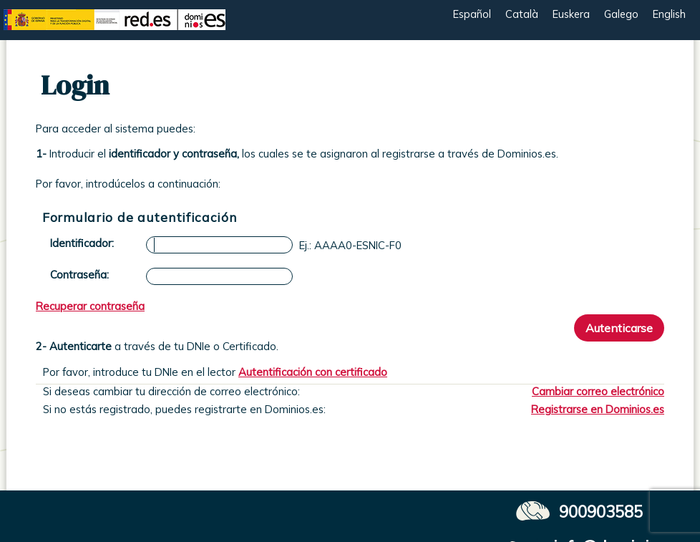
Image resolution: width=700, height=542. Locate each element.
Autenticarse (619, 328)
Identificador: (82, 243)
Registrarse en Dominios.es (597, 409)
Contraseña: (79, 274)
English (669, 14)
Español (472, 14)
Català (521, 14)
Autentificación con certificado (312, 372)
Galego (621, 14)
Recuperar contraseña (90, 306)
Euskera (571, 14)
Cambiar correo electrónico (598, 391)
